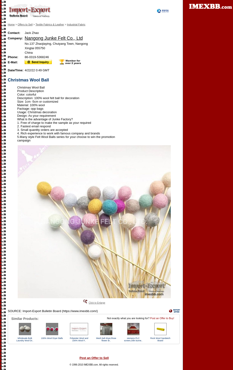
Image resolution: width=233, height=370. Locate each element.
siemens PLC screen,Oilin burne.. (133, 339)
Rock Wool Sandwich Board (160, 339)
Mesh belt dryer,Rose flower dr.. (106, 339)
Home (11, 24)
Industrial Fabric (76, 24)
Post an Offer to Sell (94, 358)
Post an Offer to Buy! (162, 318)
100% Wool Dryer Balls (52, 338)
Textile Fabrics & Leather (50, 24)
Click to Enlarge (97, 303)
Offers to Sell (25, 24)
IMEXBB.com (91, 364)
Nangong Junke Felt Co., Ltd (54, 38)
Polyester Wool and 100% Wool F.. (79, 339)
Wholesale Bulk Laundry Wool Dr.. (24, 339)
